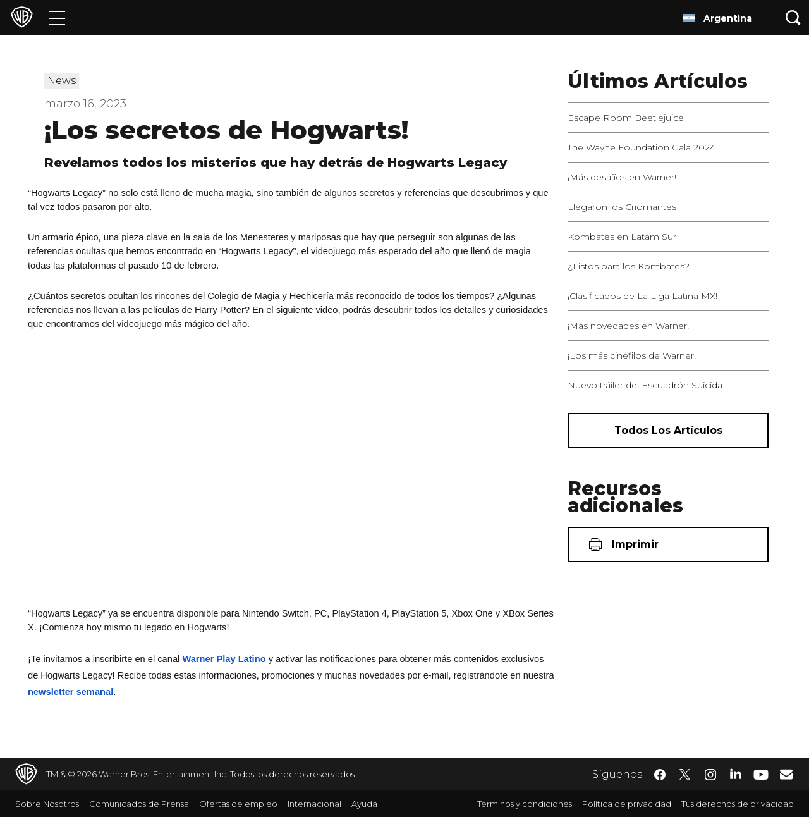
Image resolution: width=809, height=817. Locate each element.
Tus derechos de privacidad (737, 804)
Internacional (314, 804)
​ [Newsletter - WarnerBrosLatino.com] (786, 774)
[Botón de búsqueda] (793, 17)
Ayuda (364, 804)
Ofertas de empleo (238, 804)
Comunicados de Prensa (139, 804)
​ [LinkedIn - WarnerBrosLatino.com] (735, 773)
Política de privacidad (626, 804)
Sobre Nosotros (47, 804)
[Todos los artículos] (668, 430)
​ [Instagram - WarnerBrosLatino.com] (710, 774)
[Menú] (57, 17)
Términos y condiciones (524, 804)
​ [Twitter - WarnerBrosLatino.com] (685, 774)
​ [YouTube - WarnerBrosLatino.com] (761, 774)
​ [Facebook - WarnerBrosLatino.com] (659, 774)
